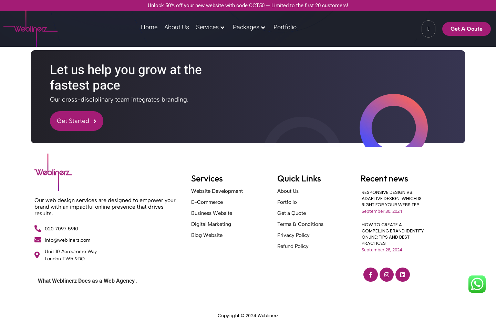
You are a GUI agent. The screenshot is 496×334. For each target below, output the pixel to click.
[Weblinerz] (53, 172)
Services (210, 27)
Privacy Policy (293, 235)
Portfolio (285, 27)
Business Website (211, 213)
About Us (176, 27)
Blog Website (207, 235)
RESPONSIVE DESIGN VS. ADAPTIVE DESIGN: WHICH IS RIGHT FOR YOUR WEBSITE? (392, 198)
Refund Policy (293, 246)
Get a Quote (291, 213)
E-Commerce (207, 202)
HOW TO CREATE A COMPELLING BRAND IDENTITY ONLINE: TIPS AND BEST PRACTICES (393, 234)
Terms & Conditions (300, 224)
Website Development (217, 191)
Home (149, 27)
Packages (249, 27)
